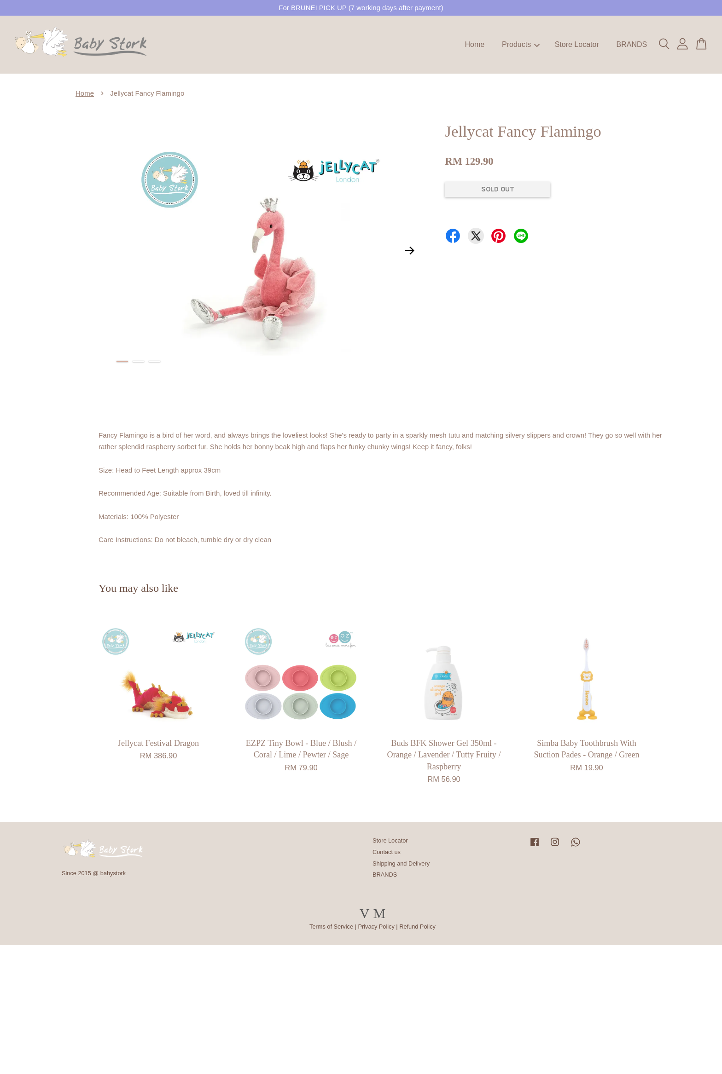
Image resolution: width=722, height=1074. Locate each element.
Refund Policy (417, 926)
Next (409, 250)
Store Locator (577, 44)
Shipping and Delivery (401, 863)
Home (475, 44)
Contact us (387, 852)
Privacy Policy (376, 926)
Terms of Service (331, 926)
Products (521, 44)
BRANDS (631, 44)
